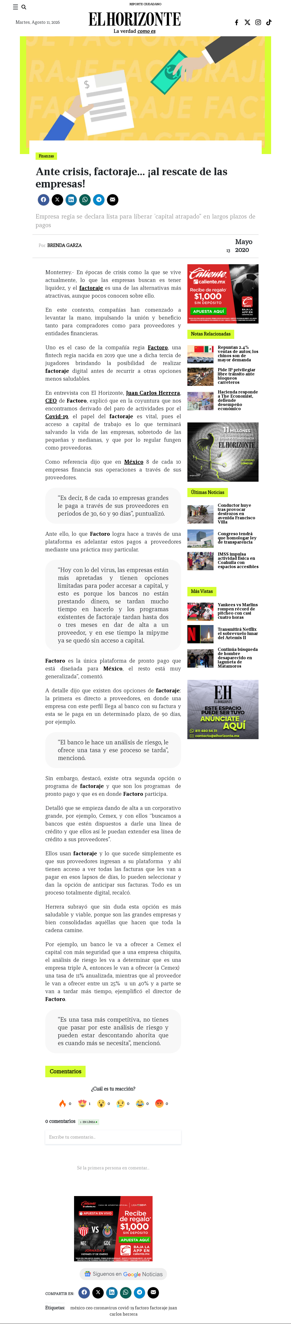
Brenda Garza (64, 245)
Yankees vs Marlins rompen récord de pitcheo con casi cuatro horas (238, 611)
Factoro (158, 347)
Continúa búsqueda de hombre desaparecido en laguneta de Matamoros (238, 658)
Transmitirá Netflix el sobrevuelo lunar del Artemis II (238, 633)
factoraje (91, 287)
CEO (51, 400)
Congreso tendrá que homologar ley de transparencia (237, 538)
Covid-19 (56, 416)
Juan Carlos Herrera (153, 392)
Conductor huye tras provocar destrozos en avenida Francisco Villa (236, 514)
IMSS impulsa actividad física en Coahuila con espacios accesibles (238, 560)
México (133, 461)
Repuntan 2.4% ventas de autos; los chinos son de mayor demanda (238, 354)
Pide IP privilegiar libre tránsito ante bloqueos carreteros (236, 376)
